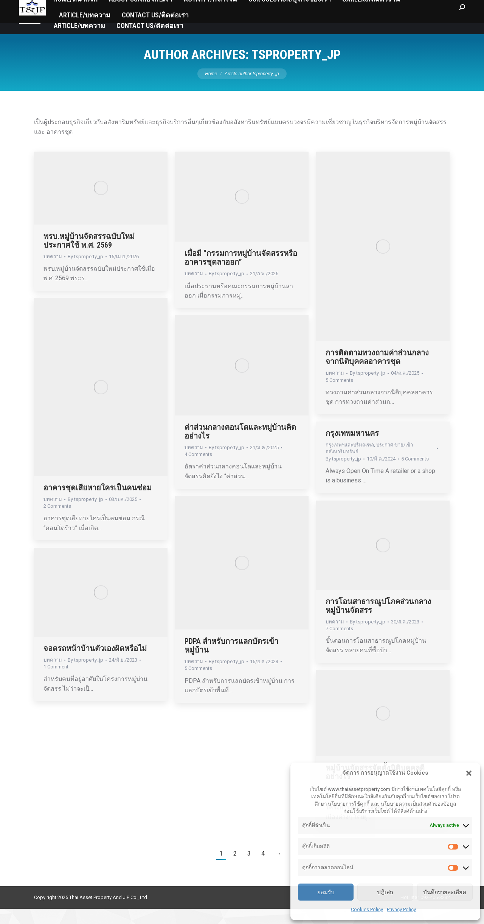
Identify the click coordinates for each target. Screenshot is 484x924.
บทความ (52, 271)
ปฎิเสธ (385, 892)
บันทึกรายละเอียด (444, 892)
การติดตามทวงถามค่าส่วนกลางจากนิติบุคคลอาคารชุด (377, 372)
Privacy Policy (401, 909)
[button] (469, 773)
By (85, 271)
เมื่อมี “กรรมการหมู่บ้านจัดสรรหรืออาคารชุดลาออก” (241, 273)
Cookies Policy (367, 909)
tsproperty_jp (296, 69)
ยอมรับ (326, 892)
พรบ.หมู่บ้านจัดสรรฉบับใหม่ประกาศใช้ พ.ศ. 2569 (89, 256)
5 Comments (339, 395)
